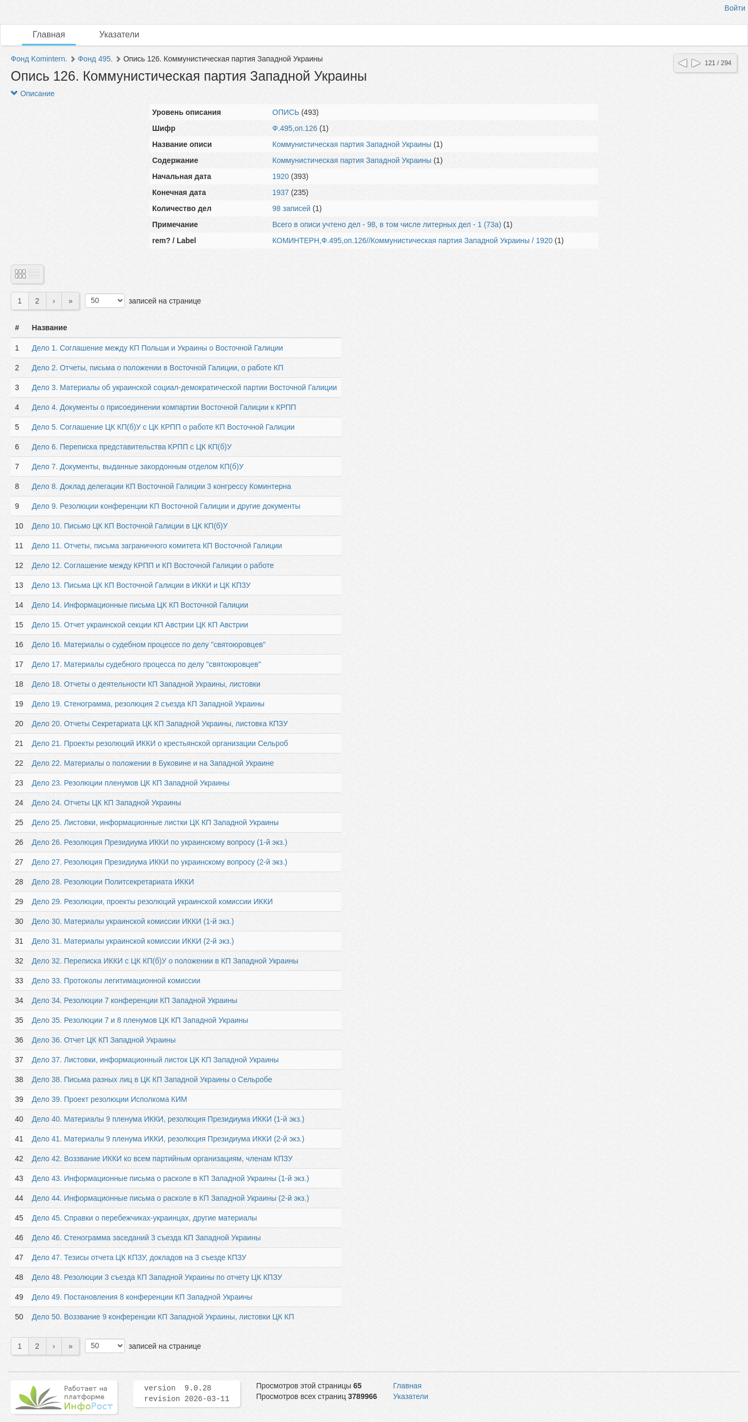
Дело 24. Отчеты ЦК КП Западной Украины (107, 802)
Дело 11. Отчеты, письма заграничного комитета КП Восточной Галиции (157, 545)
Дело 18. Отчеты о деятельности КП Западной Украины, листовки (146, 684)
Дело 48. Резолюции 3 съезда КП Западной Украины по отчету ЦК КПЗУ (157, 1277)
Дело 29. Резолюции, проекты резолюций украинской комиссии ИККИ (152, 901)
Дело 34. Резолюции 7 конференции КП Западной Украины (135, 1000)
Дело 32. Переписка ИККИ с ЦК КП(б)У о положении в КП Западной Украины (165, 961)
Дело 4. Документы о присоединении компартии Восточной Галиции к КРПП (164, 407)
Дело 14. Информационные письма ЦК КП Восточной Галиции (140, 605)
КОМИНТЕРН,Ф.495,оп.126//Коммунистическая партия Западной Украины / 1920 (412, 240)
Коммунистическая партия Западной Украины (351, 144)
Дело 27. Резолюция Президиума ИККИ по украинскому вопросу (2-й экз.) (160, 862)
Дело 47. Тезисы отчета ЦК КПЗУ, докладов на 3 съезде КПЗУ (139, 1257)
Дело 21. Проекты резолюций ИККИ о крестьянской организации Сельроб (160, 743)
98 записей (291, 208)
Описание (32, 93)
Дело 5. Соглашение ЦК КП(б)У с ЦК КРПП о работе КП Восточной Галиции (163, 427)
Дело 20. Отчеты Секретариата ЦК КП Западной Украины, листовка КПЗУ (160, 723)
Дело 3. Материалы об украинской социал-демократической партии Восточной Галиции (184, 387)
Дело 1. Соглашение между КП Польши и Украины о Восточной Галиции (157, 348)
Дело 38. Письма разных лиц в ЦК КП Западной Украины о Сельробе (152, 1079)
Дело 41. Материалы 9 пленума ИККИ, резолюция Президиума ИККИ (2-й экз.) (168, 1139)
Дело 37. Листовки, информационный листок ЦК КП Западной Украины (155, 1059)
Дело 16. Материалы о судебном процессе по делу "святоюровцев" (149, 644)
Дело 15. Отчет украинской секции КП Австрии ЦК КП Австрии (140, 624)
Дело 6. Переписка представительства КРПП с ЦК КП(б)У (132, 446)
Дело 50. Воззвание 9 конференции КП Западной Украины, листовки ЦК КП (163, 1316)
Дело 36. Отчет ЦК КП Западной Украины (104, 1040)
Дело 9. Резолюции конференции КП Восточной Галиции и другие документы (166, 506)
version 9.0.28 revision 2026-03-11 (187, 1393)
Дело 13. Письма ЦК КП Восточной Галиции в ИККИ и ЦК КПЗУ (141, 585)
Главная (49, 34)
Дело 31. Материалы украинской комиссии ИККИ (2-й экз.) (133, 941)
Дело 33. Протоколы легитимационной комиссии (116, 980)
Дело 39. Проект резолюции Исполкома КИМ (109, 1099)
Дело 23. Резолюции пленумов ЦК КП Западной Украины (131, 783)
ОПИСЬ (285, 112)
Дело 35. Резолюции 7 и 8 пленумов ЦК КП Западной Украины (140, 1020)
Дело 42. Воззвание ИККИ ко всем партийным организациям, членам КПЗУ (162, 1158)
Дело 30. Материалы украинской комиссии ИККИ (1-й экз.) (133, 921)
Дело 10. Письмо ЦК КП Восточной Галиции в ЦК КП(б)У (130, 526)
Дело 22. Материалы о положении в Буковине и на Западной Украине (153, 763)
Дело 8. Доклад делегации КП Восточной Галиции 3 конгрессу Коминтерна (162, 486)
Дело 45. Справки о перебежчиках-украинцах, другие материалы (144, 1218)
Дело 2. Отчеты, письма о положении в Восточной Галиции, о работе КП (158, 367)
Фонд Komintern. (39, 59)
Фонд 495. (95, 59)
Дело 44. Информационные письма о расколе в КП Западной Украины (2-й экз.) (170, 1198)
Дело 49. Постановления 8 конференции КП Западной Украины (142, 1297)
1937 (280, 192)
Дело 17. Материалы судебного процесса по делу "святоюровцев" (146, 664)
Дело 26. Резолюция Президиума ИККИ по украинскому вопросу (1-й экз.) (160, 842)
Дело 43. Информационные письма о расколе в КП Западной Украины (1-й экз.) (170, 1178)
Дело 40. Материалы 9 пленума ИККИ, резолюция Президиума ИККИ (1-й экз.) (168, 1119)
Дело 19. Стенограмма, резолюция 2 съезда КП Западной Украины (148, 704)
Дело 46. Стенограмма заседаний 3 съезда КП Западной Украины (146, 1237)
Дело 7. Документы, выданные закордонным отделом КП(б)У (138, 466)
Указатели (119, 34)
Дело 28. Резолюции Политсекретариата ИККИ (113, 881)
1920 (280, 176)
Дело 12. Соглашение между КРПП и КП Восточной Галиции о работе (153, 565)
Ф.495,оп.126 (294, 128)
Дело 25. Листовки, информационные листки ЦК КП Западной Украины (155, 822)
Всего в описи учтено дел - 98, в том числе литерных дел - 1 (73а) (386, 224)
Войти (735, 8)
